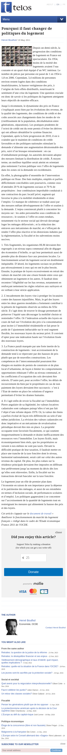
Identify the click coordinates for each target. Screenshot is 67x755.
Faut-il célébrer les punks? (14, 690)
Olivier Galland (38, 694)
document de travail (40, 513)
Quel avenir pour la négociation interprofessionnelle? (26, 683)
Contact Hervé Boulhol (56, 627)
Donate (33, 572)
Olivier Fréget (51, 725)
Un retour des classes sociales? (16, 693)
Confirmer (56, 750)
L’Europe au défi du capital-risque (17, 714)
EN (58, 4)
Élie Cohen (31, 732)
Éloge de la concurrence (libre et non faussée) (23, 725)
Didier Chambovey (17, 711)
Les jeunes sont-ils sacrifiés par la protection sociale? (26, 673)
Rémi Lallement (55, 736)
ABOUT (50, 4)
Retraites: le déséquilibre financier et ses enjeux (24, 656)
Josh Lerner (38, 715)
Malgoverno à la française (13, 732)
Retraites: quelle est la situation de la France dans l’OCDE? (29, 666)
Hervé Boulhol (8, 40)
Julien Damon (32, 690)
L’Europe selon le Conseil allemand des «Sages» (24, 735)
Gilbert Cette (57, 684)
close (58, 532)
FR (64, 4)
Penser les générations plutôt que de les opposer (24, 704)
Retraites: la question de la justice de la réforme (24, 652)
